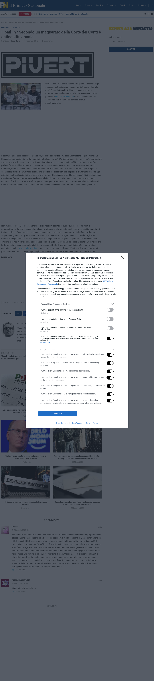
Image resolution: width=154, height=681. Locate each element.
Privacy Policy (92, 423)
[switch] (110, 310)
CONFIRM (58, 414)
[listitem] (77, 304)
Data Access (77, 423)
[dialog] (77, 340)
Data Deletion (62, 423)
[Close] (123, 258)
